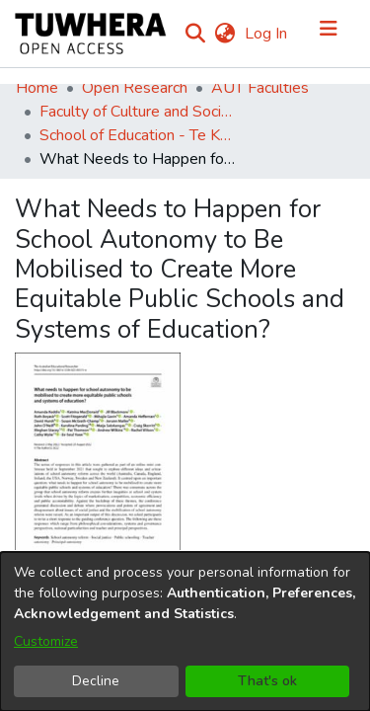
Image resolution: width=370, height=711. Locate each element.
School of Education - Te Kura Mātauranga (138, 135)
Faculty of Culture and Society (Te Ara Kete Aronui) (138, 111)
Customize (46, 641)
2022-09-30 (61, 498)
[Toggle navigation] (328, 33)
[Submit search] (195, 33)
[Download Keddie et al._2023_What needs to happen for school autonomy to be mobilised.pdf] (152, 427)
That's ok (267, 681)
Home (37, 88)
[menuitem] (224, 33)
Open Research (134, 88)
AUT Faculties (260, 88)
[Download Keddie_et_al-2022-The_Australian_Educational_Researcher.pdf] (108, 404)
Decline (95, 681)
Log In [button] (267, 33)
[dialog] (185, 631)
